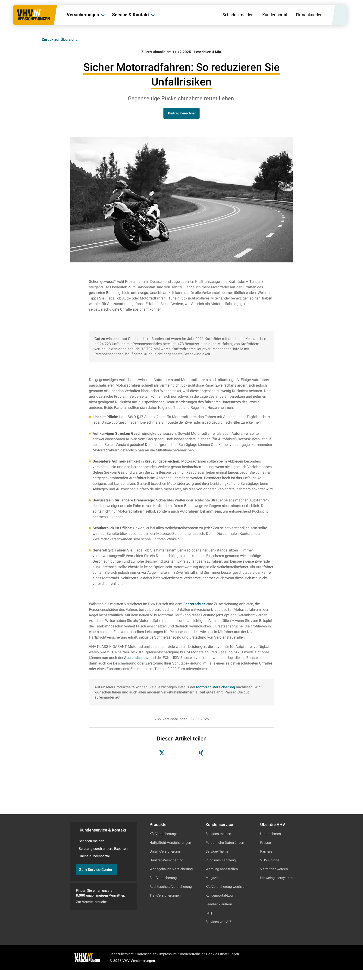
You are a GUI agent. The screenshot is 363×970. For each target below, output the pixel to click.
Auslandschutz (136, 657)
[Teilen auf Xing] (201, 754)
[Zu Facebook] (284, 957)
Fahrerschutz (194, 604)
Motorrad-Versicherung (215, 687)
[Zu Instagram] (271, 957)
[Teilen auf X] (162, 754)
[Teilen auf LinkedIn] (188, 754)
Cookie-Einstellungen (222, 954)
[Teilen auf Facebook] (175, 754)
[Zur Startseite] (35, 15)
